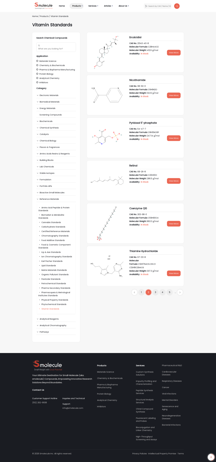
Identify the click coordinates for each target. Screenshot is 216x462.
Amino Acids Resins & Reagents (55, 153)
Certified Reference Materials (54, 231)
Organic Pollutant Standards (53, 274)
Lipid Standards (47, 265)
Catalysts (44, 134)
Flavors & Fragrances (50, 147)
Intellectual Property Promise (162, 453)
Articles (107, 6)
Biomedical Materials (50, 101)
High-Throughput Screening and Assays (146, 438)
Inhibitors (42, 82)
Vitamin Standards (59, 16)
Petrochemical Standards (52, 283)
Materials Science (46, 61)
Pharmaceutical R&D (172, 365)
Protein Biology (44, 74)
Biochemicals (46, 121)
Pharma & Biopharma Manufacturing (55, 69)
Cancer (165, 387)
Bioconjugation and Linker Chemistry (145, 429)
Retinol (133, 165)
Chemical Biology (48, 140)
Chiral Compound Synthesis (144, 410)
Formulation (45, 179)
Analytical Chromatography (53, 325)
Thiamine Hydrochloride (143, 251)
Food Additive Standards (51, 240)
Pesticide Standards (49, 279)
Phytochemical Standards (52, 304)
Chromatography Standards (53, 235)
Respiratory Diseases (172, 381)
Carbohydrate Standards (51, 226)
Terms (181, 453)
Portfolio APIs (46, 186)
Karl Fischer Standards (50, 261)
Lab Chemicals (47, 166)
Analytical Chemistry (47, 78)
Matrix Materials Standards (52, 270)
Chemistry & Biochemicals (50, 65)
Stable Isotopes (47, 173)
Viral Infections (169, 393)
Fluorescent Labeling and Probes (146, 419)
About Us (123, 6)
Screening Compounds (51, 114)
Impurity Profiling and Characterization (146, 382)
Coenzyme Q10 (138, 208)
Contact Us (38, 389)
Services (92, 6)
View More (174, 52)
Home (63, 5)
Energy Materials (47, 108)
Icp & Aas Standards (49, 252)
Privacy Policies (139, 453)
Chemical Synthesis (49, 127)
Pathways (44, 332)
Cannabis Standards (49, 222)
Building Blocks (46, 160)
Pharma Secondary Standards (54, 288)
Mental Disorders (170, 400)
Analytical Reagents (49, 319)
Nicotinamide (137, 80)
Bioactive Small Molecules (52, 192)
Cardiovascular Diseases (169, 373)
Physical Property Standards (53, 300)
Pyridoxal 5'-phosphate (143, 123)
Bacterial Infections (171, 425)
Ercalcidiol (135, 37)
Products (76, 6)
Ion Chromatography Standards (55, 256)
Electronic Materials (49, 95)
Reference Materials (49, 199)
